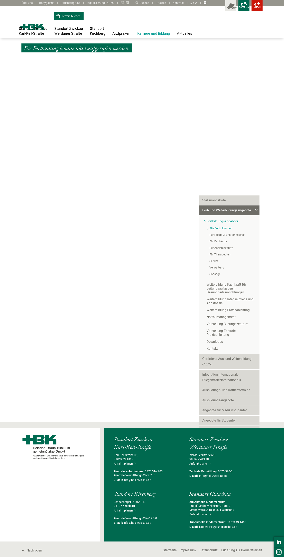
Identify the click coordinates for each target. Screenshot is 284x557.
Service (213, 129)
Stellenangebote (214, 69)
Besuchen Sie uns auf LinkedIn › (231, 395)
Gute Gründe (211, 326)
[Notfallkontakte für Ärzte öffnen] (236, 8)
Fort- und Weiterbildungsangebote (73, 53)
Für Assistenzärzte (221, 116)
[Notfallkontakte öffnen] (254, 8)
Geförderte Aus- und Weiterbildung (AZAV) (227, 226)
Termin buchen (68, 22)
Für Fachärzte (218, 110)
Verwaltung (216, 136)
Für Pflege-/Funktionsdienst (227, 103)
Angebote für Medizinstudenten (224, 275)
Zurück (27, 80)
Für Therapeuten (219, 123)
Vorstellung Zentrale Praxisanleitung (233, 200)
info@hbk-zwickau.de (137, 524)
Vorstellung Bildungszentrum (227, 193)
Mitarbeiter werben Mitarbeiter (223, 346)
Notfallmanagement (221, 186)
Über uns (27, 3)
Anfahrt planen (124, 508)
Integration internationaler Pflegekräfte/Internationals (221, 242)
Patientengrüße (75, 3)
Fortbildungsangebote (108, 53)
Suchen (139, 3)
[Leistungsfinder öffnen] (217, 8)
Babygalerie (49, 3)
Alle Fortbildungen (134, 53)
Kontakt (212, 213)
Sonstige (214, 142)
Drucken (159, 3)
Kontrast (178, 3)
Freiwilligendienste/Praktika (222, 295)
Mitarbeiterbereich (215, 336)
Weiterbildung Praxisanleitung (228, 179)
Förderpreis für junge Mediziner (224, 305)
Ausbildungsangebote (218, 265)
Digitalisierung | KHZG (109, 3)
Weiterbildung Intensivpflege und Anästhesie (230, 170)
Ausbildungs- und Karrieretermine (226, 255)
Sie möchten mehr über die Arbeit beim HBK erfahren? (231, 370)
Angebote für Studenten (219, 285)
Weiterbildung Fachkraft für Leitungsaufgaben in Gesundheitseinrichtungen (226, 157)
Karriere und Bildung (39, 53)
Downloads (215, 207)
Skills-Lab (209, 315)
